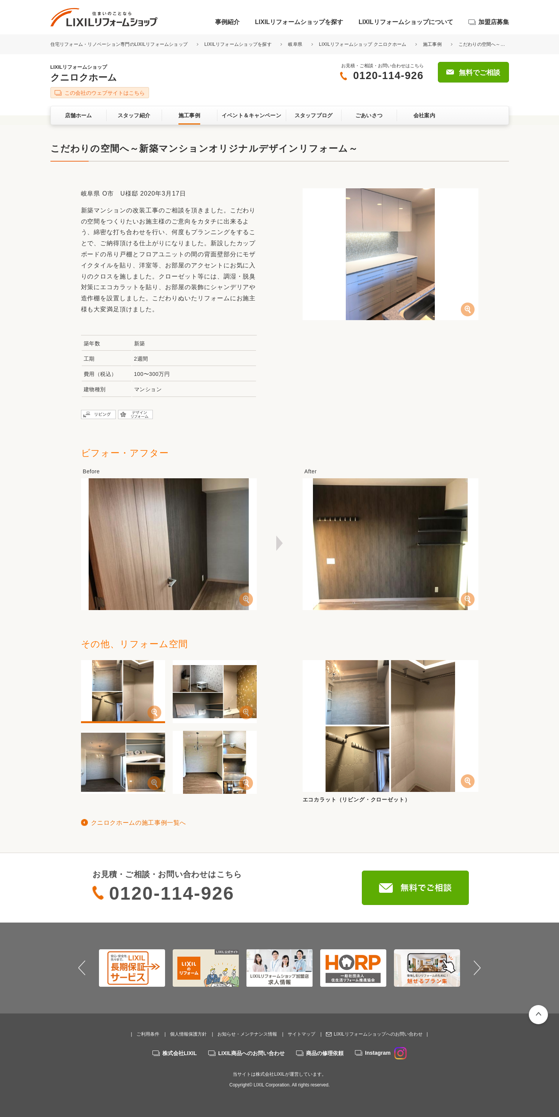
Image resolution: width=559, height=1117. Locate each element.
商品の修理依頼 (325, 1053)
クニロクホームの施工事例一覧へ (138, 822)
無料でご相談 (479, 72)
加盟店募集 (493, 22)
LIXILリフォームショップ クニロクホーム (363, 44)
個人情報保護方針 (188, 1034)
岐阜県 (295, 44)
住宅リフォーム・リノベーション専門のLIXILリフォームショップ (119, 44)
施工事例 (432, 44)
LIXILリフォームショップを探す (299, 22)
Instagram (386, 1053)
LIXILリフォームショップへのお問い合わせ (378, 1034)
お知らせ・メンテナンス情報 (247, 1034)
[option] (132, 968)
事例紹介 (227, 22)
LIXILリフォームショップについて (405, 22)
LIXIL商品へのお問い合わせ (251, 1053)
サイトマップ (301, 1034)
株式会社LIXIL (179, 1053)
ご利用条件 (147, 1034)
